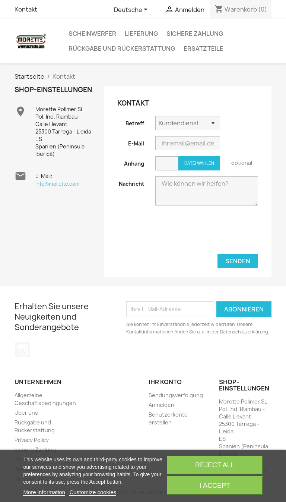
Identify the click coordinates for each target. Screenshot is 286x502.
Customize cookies (92, 492)
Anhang (134, 163)
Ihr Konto (165, 382)
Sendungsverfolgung (176, 395)
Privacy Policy (32, 439)
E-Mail (136, 143)
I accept (215, 485)
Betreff (134, 123)
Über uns (26, 412)
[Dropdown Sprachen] (132, 10)
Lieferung (141, 33)
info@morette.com (57, 184)
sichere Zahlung (194, 33)
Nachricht (131, 183)
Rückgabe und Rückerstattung (122, 48)
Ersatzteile (203, 48)
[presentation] (179, 232)
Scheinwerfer (92, 33)
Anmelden (161, 404)
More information (44, 492)
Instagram (22, 349)
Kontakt (26, 9)
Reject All (215, 465)
